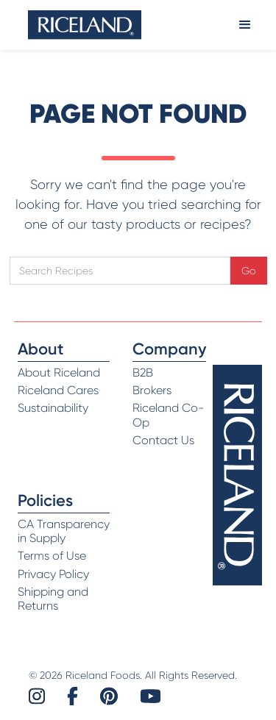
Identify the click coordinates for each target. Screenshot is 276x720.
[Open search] (120, 271)
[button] (245, 25)
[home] (84, 25)
